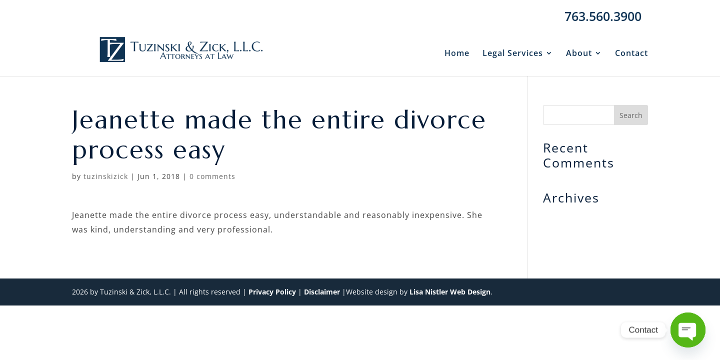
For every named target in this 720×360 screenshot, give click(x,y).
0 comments (213, 176)
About (579, 54)
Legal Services (512, 54)
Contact (631, 54)
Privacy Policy (272, 291)
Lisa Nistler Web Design (450, 291)
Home (457, 54)
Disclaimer (322, 291)
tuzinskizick (106, 176)
